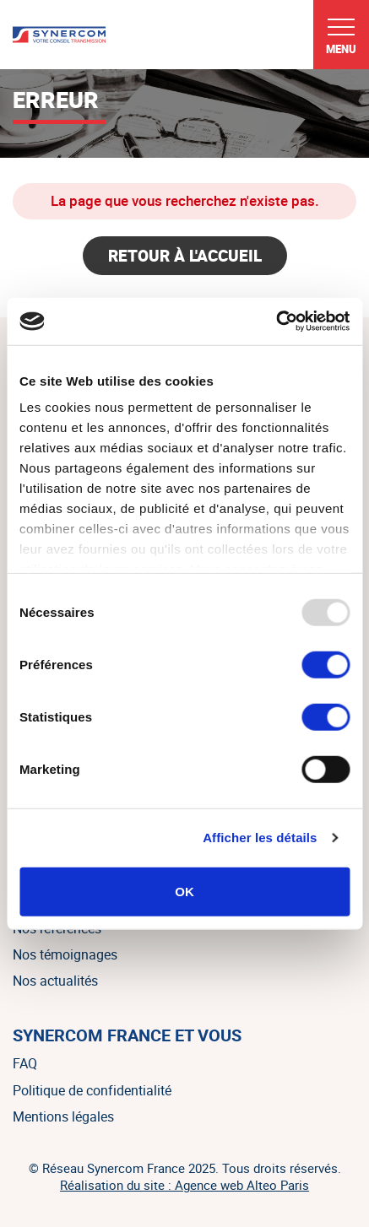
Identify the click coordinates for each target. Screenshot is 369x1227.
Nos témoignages (65, 954)
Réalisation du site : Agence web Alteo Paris (184, 1184)
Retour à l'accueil (185, 256)
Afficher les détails (260, 837)
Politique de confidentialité (92, 1090)
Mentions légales (63, 1116)
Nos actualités (55, 980)
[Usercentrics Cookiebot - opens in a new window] (276, 321)
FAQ (25, 1063)
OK (184, 891)
